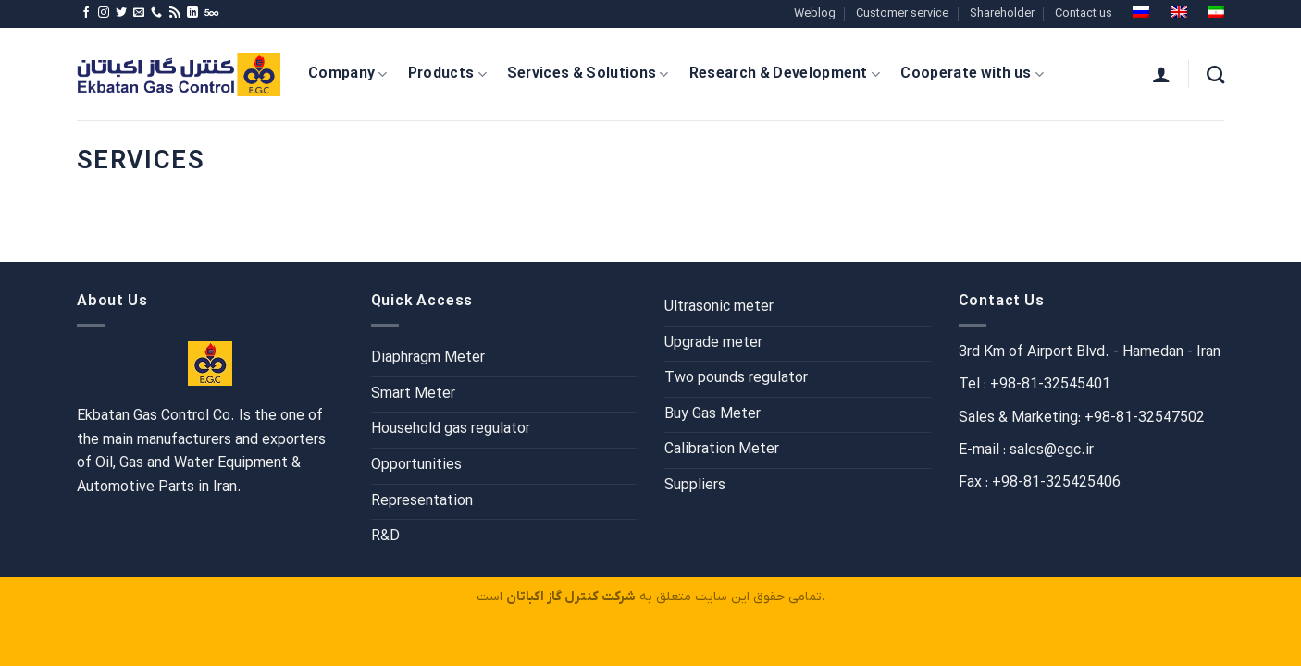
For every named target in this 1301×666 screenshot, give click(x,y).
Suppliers (694, 485)
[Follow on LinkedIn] (192, 12)
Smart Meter (413, 394)
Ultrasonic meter (719, 307)
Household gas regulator (450, 429)
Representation (422, 501)
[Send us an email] (138, 12)
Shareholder (1002, 13)
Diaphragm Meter (428, 358)
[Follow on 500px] (211, 12)
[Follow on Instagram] (103, 12)
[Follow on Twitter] (121, 12)
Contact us (1083, 13)
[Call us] (156, 12)
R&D (385, 536)
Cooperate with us (972, 74)
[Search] (1215, 74)
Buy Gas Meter (712, 414)
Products (447, 74)
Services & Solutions (588, 74)
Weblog (815, 13)
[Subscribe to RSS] (174, 12)
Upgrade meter (713, 343)
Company (348, 74)
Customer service (902, 13)
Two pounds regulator (736, 378)
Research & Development (785, 74)
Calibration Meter (721, 449)
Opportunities (416, 465)
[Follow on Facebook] (86, 12)
